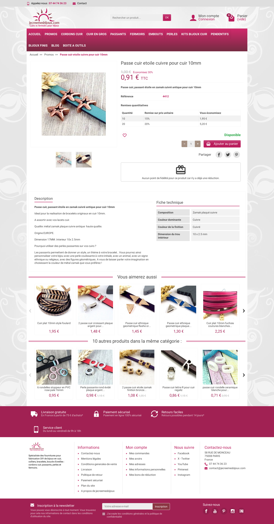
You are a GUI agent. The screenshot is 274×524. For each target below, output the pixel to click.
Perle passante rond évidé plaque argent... (95, 389)
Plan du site (88, 473)
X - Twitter (184, 446)
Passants (118, 34)
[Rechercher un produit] (136, 17)
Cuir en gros (96, 34)
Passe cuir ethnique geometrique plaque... (178, 325)
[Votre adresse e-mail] (127, 494)
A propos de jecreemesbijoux (98, 478)
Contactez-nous (90, 441)
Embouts (156, 34)
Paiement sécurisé (92, 467)
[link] (219, 155)
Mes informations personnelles (147, 457)
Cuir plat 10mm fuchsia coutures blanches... (220, 325)
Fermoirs (137, 34)
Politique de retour (92, 462)
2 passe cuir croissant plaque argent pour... (95, 325)
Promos (51, 34)
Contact (80, 3)
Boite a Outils (74, 45)
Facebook (183, 441)
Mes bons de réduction (142, 462)
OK (167, 17)
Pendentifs (220, 34)
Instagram (184, 462)
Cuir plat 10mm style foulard (54, 323)
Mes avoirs (135, 446)
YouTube (183, 451)
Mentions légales (91, 446)
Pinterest (183, 457)
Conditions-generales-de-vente (99, 451)
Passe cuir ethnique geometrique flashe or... (137, 325)
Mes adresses (137, 451)
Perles (172, 34)
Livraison (86, 457)
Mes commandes (139, 441)
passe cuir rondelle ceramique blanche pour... (220, 389)
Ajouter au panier (220, 144)
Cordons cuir (72, 34)
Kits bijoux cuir (194, 34)
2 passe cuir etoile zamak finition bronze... (137, 389)
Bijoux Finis (38, 45)
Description (43, 199)
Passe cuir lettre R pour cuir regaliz (178, 389)
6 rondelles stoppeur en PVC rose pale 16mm (53, 389)
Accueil (35, 34)
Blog (55, 45)
